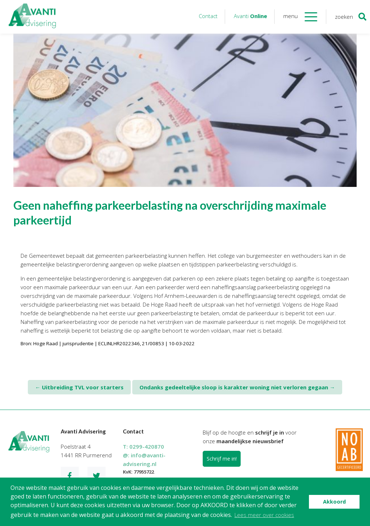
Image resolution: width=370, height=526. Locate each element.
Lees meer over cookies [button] (264, 514)
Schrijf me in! (222, 458)
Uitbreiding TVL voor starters (79, 387)
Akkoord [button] (334, 501)
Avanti (250, 16)
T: (143, 446)
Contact (208, 16)
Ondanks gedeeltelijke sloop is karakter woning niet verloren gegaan (237, 387)
